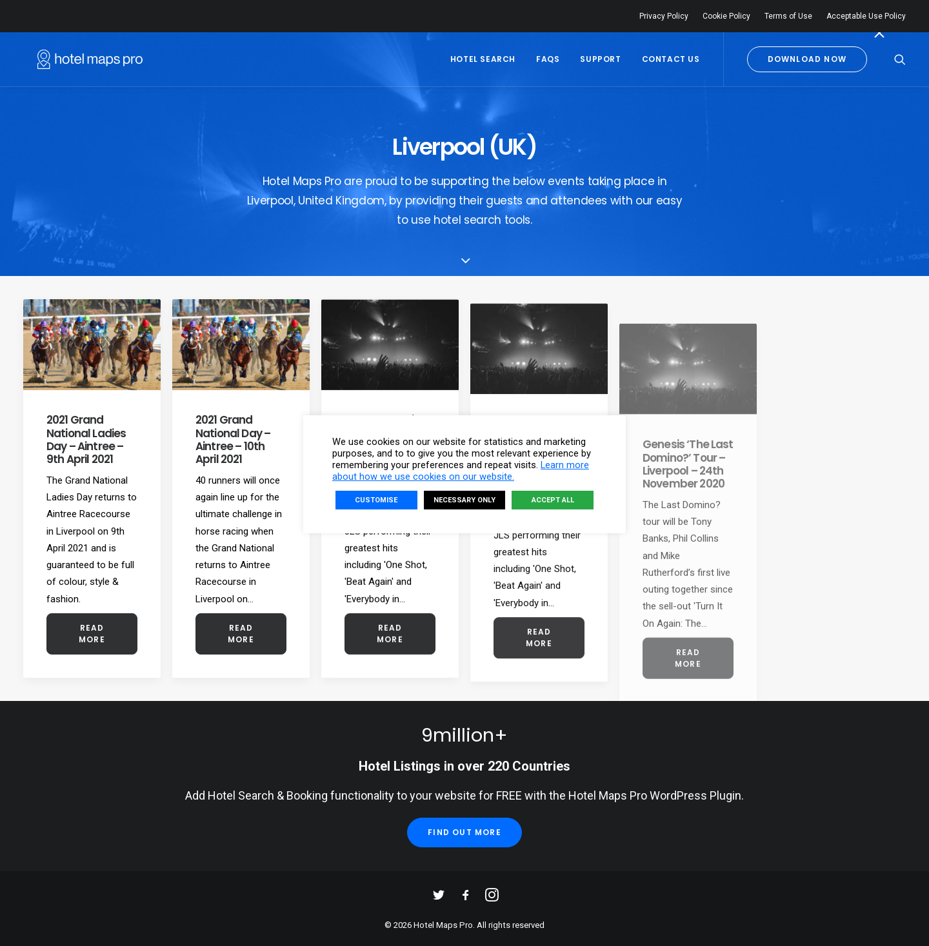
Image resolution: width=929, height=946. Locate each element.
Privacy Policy (663, 16)
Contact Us (671, 59)
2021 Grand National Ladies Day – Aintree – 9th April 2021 (86, 439)
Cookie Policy (726, 16)
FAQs (547, 59)
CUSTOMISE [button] (376, 500)
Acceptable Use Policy (866, 16)
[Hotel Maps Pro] (75, 59)
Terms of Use (788, 16)
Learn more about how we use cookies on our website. (460, 470)
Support (600, 59)
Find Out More (464, 832)
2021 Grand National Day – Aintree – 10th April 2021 (232, 440)
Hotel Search (482, 59)
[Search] (900, 59)
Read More (93, 633)
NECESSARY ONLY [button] (464, 500)
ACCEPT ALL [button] (553, 500)
